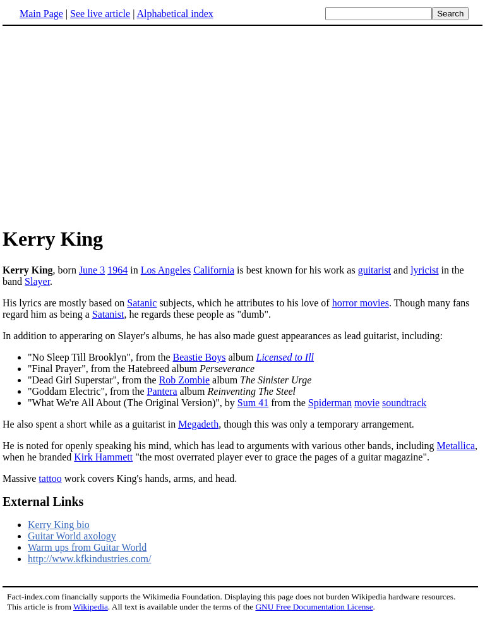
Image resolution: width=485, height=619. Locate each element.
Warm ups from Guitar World (87, 547)
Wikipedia (90, 606)
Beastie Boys (199, 357)
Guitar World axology (72, 536)
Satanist (108, 314)
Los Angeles (166, 270)
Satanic (142, 302)
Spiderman (330, 402)
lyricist (424, 270)
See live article (100, 13)
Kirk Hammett (103, 457)
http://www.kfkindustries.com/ (89, 558)
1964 (117, 270)
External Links (43, 501)
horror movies (360, 302)
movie (367, 402)
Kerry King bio (59, 524)
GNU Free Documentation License (314, 606)
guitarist (374, 270)
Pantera (162, 391)
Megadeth (198, 424)
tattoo (50, 478)
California (213, 270)
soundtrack (404, 402)
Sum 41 (252, 402)
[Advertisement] (109, 125)
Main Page (41, 13)
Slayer (37, 281)
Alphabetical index (174, 13)
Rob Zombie (184, 380)
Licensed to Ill (285, 357)
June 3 (92, 270)
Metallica (456, 445)
